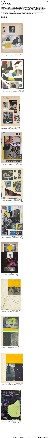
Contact (28, 437)
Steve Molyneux (19, 8)
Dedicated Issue (4, 17)
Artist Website (4, 16)
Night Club (29, 9)
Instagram (15, 437)
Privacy (22, 437)
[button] (47, 1)
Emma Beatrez (39, 9)
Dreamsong (25, 13)
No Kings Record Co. (28, 8)
